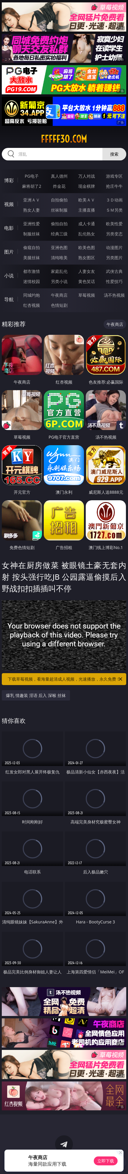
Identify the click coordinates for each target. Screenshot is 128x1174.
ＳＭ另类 (114, 210)
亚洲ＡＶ (31, 200)
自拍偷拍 (59, 200)
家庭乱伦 (59, 271)
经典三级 (59, 234)
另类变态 (114, 234)
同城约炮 (31, 295)
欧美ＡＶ (86, 200)
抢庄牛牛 (114, 186)
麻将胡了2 (31, 186)
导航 (9, 299)
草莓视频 (86, 295)
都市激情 (31, 271)
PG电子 (32, 176)
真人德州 (59, 176)
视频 (9, 204)
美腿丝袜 (31, 257)
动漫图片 (114, 247)
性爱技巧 (114, 281)
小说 (9, 275)
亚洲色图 (59, 247)
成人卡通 (86, 223)
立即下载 (105, 1161)
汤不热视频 (114, 295)
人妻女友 (86, 271)
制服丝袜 (31, 234)
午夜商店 (59, 295)
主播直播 (86, 210)
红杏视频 (31, 305)
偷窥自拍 (31, 247)
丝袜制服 (59, 210)
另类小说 (59, 281)
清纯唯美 (59, 257)
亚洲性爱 (31, 223)
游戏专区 (114, 176)
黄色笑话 (86, 281)
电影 (9, 228)
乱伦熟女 (86, 234)
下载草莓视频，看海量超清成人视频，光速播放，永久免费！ (65, 679)
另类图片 (114, 257)
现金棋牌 (86, 186)
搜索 (114, 154)
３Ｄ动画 (114, 200)
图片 (9, 251)
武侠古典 (114, 271)
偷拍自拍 (59, 223)
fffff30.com (64, 139)
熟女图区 (86, 257)
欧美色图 (86, 247)
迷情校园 (31, 281)
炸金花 (59, 186)
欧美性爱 (114, 223)
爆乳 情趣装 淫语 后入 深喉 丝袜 (35, 695)
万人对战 (86, 176)
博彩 (9, 180)
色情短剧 (59, 305)
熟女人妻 (31, 210)
